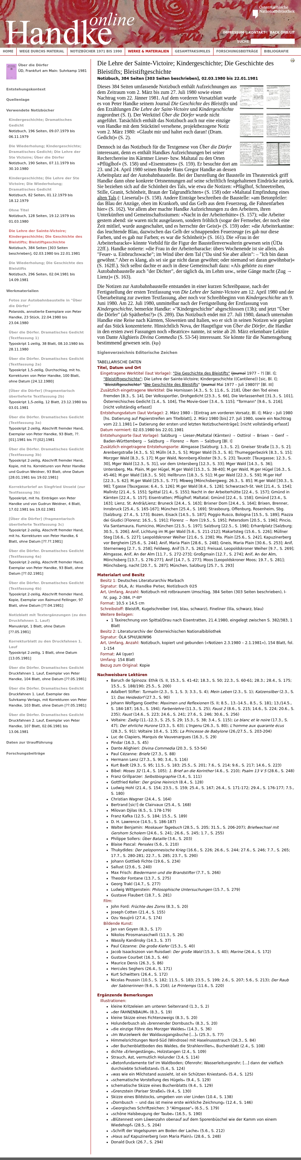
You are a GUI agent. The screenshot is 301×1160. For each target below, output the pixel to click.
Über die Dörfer (33, 65)
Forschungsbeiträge (237, 51)
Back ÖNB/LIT (282, 32)
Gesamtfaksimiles (192, 51)
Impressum (233, 32)
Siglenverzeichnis (116, 352)
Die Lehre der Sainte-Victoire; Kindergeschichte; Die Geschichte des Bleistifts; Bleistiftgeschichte (45, 236)
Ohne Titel (19, 210)
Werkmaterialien (22, 291)
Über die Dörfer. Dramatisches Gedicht (46, 668)
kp (156, 343)
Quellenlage (17, 100)
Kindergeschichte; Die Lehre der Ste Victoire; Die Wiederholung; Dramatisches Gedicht (44, 184)
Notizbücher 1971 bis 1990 (96, 51)
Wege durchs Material (41, 51)
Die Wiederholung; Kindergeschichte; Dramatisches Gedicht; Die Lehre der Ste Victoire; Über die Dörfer (45, 152)
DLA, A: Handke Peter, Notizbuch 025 (158, 586)
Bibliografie (276, 51)
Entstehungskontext (25, 89)
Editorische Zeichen (156, 352)
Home (8, 51)
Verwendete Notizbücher (30, 110)
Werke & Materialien (148, 51)
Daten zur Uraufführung (29, 742)
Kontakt (257, 32)
